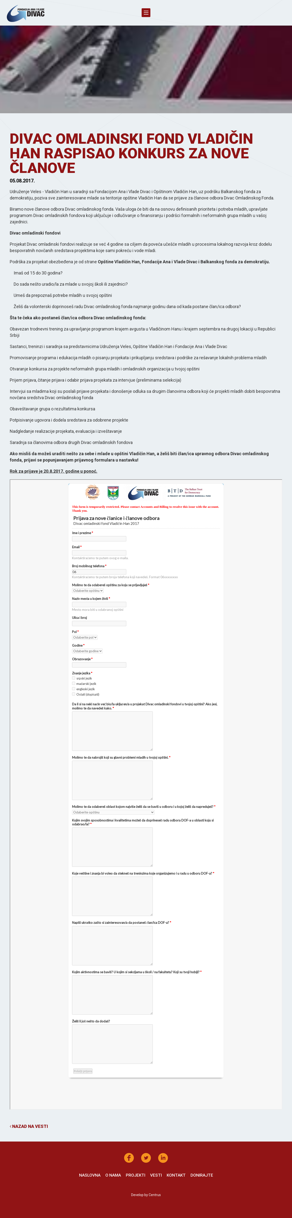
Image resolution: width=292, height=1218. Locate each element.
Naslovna (89, 1175)
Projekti (135, 1175)
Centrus (155, 1195)
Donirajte (202, 1175)
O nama (113, 1175)
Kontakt (176, 1175)
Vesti (156, 1175)
